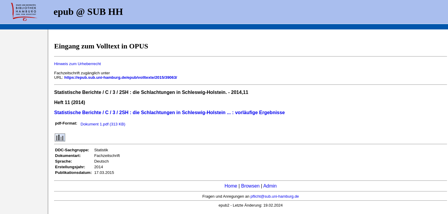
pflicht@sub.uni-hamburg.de (274, 196)
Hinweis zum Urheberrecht (77, 64)
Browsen (250, 185)
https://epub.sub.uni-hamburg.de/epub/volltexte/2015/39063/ (120, 77)
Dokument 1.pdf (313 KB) (103, 124)
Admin (270, 185)
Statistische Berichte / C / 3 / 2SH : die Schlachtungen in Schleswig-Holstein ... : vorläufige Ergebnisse (169, 112)
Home (231, 185)
